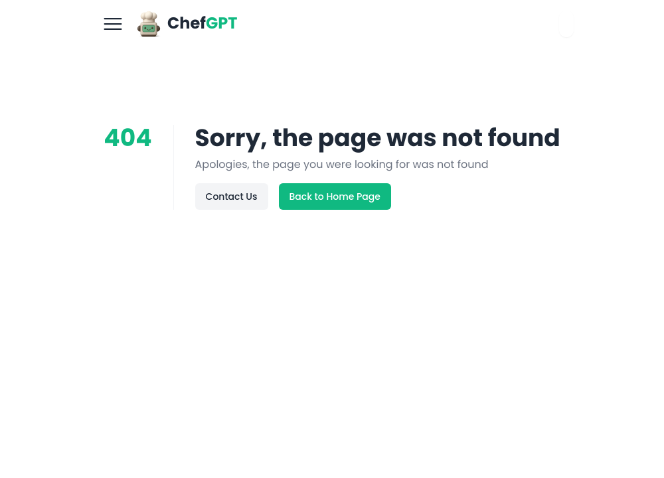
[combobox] (566, 24)
